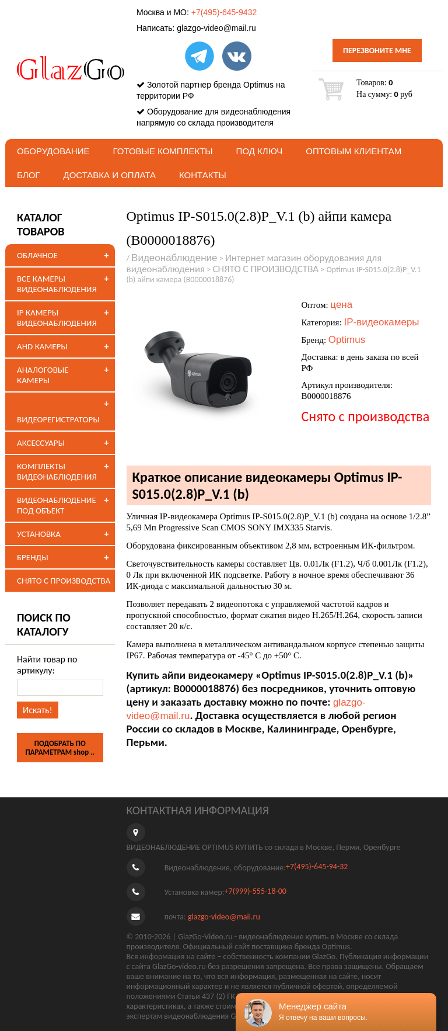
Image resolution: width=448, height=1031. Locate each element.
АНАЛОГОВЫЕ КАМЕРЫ (43, 375)
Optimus (346, 339)
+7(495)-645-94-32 (317, 867)
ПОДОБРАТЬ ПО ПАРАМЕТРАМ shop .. (59, 747)
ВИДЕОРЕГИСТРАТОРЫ (58, 419)
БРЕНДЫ (32, 557)
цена (341, 304)
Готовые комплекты (163, 151)
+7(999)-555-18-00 (255, 892)
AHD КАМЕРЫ (42, 346)
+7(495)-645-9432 (224, 12)
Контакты (202, 175)
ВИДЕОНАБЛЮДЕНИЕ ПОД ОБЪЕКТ (56, 505)
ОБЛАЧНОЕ (37, 255)
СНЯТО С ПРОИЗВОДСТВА (63, 580)
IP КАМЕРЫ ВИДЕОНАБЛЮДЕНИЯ (57, 317)
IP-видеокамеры (381, 322)
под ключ (259, 151)
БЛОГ (28, 175)
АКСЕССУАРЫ (41, 443)
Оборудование (53, 151)
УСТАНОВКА (39, 534)
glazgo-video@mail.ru (216, 28)
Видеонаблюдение (174, 257)
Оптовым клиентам (353, 151)
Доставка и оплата (109, 175)
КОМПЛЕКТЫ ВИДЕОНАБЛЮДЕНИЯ (57, 471)
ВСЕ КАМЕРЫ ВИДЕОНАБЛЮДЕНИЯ (57, 283)
